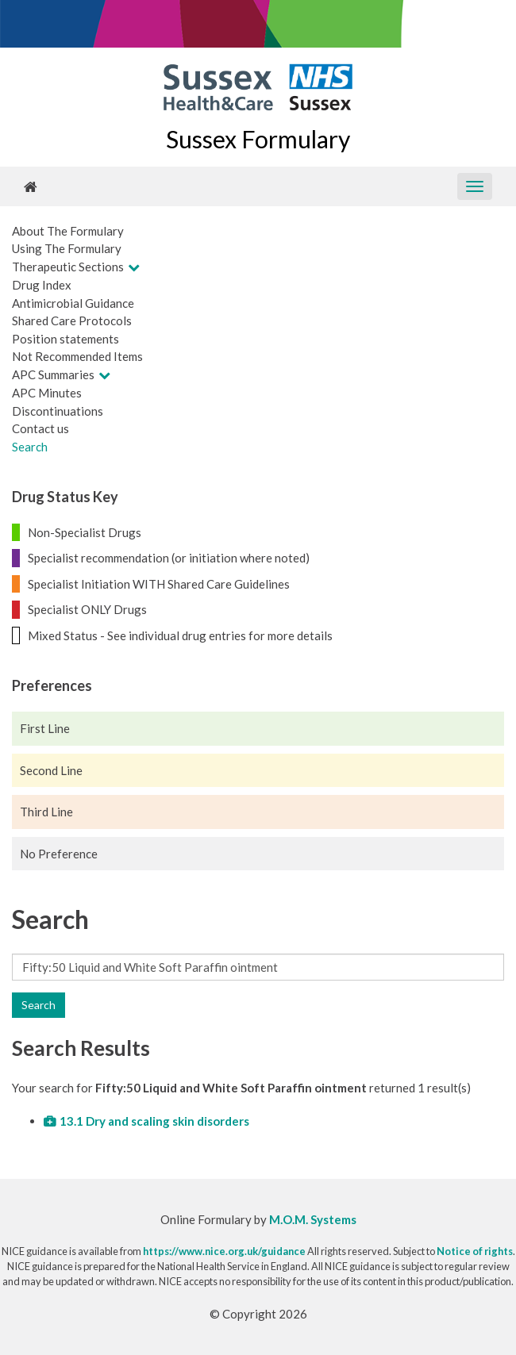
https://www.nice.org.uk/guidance (224, 1251)
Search (30, 447)
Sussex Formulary (258, 139)
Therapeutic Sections (68, 266)
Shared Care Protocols (72, 320)
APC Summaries (53, 374)
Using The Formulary (66, 248)
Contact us (40, 428)
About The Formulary (68, 231)
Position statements (65, 339)
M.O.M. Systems (312, 1219)
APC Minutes (47, 393)
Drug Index (41, 285)
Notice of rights (475, 1251)
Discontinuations (57, 411)
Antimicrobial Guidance (73, 303)
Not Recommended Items (77, 356)
